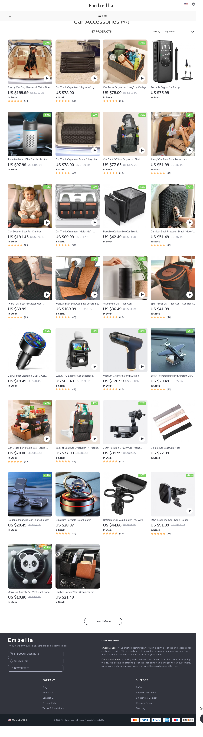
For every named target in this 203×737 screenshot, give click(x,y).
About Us (48, 703)
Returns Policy (144, 714)
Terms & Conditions (53, 719)
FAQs (139, 698)
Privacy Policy (50, 714)
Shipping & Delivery (146, 708)
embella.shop (109, 658)
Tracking (140, 719)
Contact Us (49, 708)
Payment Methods (146, 703)
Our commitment (111, 670)
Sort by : (157, 42)
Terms (81, 731)
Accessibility (98, 731)
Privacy (88, 731)
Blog (45, 698)
